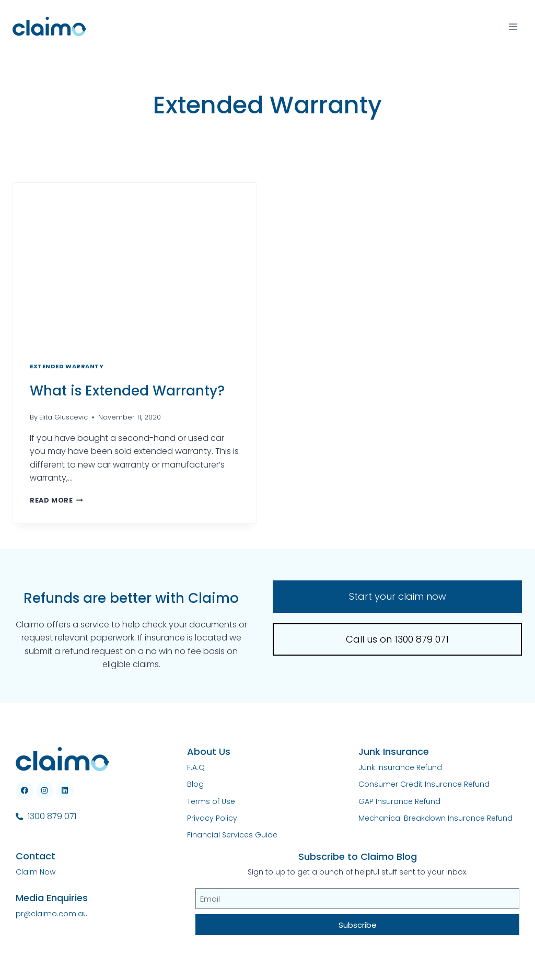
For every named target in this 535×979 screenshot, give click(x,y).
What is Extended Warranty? (127, 390)
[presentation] (135, 264)
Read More (56, 500)
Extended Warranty (67, 366)
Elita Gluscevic (63, 417)
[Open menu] (512, 26)
